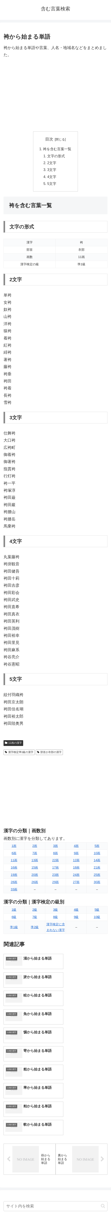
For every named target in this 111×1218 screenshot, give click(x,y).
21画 (97, 869)
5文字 (51, 185)
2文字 (51, 163)
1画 (13, 847)
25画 (97, 876)
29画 (55, 883)
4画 (76, 847)
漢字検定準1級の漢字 (19, 753)
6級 (13, 918)
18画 (76, 869)
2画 (34, 847)
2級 (34, 911)
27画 (76, 883)
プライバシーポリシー (82, 1204)
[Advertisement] (55, 95)
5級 (96, 911)
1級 (13, 911)
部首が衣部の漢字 (49, 753)
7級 (34, 918)
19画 (14, 876)
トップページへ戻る (29, 1204)
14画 (97, 861)
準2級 (35, 928)
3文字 (51, 171)
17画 (55, 869)
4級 (76, 911)
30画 (97, 883)
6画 (13, 854)
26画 (34, 883)
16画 (14, 869)
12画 (76, 861)
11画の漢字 (13, 744)
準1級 (14, 928)
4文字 (51, 178)
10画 (97, 854)
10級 (97, 918)
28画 (14, 883)
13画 (34, 861)
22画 (55, 861)
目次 (49, 139)
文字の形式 (56, 156)
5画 (96, 847)
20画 (34, 876)
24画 (76, 876)
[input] (55, 1116)
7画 (34, 854)
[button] (103, 1115)
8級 (55, 918)
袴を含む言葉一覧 (57, 149)
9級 (76, 918)
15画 (34, 869)
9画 (76, 854)
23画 (55, 876)
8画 (55, 854)
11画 (14, 861)
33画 (14, 890)
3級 (55, 911)
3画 (55, 847)
